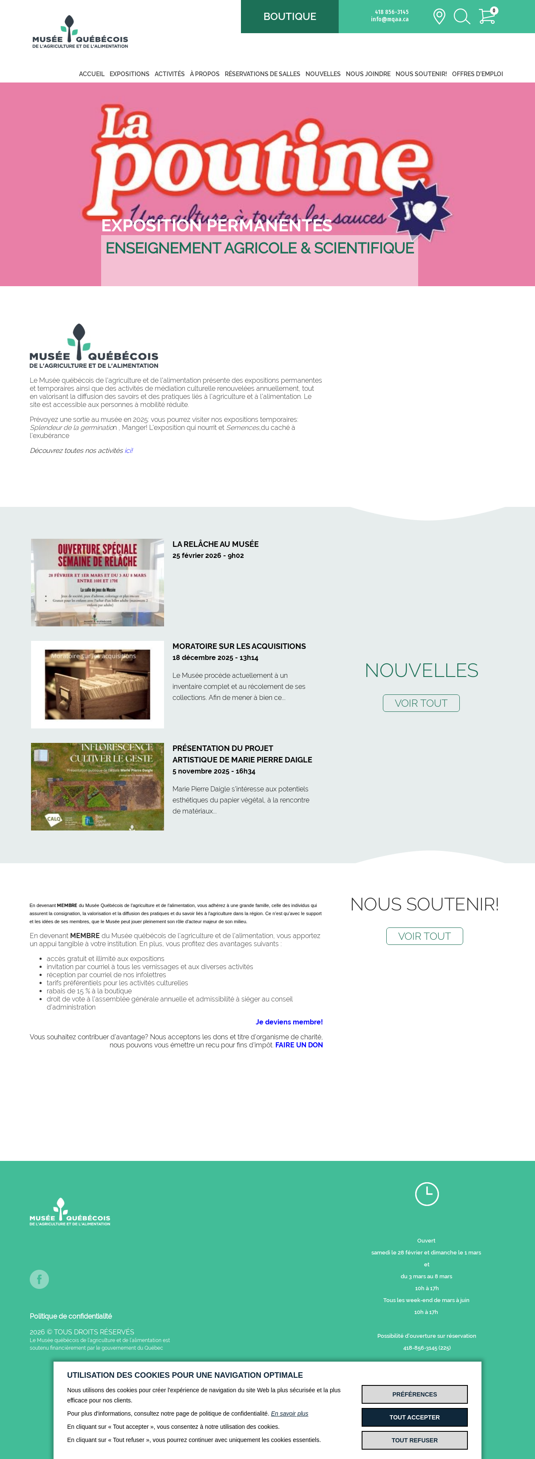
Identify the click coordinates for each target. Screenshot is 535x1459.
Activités (170, 74)
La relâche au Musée (216, 544)
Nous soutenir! (421, 74)
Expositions (130, 74)
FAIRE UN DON (299, 1045)
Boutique (289, 16)
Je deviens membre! (289, 1022)
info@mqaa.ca (390, 19)
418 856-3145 (392, 12)
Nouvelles (323, 74)
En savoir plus (290, 1413)
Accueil (92, 74)
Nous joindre (368, 74)
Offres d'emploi (477, 74)
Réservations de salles (262, 74)
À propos (205, 74)
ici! (129, 451)
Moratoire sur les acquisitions (239, 646)
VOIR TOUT (421, 703)
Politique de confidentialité (71, 1316)
